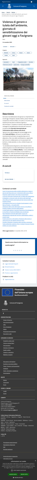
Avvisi (4, 385)
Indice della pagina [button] (9, 96)
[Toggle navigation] (3, 6)
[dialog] (18, 469)
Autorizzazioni (6, 373)
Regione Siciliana (6, 2)
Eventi (4, 393)
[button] (18, 477)
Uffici (4, 325)
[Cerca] (34, 6)
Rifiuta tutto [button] (24, 474)
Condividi (6, 47)
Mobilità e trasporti (8, 355)
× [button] (35, 460)
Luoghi (5, 391)
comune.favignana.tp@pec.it (10, 410)
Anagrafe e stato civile (8, 341)
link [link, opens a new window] (32, 467)
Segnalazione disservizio (9, 445)
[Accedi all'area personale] (31, 2)
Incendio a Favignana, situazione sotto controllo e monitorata (17, 222)
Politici (5, 329)
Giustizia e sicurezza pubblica (10, 364)
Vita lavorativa (6, 345)
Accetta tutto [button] (13, 474)
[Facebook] (3, 313)
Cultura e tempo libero (8, 343)
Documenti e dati (7, 334)
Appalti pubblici (7, 350)
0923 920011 (8, 405)
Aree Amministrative (8, 322)
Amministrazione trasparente (10, 456)
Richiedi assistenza (7, 449)
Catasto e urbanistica (8, 352)
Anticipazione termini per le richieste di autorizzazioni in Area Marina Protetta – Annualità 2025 (17, 204)
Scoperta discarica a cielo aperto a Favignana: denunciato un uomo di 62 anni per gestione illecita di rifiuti (17, 219)
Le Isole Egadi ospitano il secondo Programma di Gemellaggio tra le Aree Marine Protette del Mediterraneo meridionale (18, 211)
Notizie (13, 12)
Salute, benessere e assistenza (10, 371)
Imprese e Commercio (8, 348)
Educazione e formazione (9, 362)
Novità (8, 12)
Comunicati (6, 382)
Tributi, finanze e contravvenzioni (11, 366)
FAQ (4, 447)
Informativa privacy (8, 459)
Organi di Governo (7, 320)
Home (3, 12)
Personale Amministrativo (9, 331)
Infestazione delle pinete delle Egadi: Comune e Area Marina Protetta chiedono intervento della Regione (17, 207)
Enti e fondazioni (7, 327)
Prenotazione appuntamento (10, 442)
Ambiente (5, 368)
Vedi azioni (13, 47)
